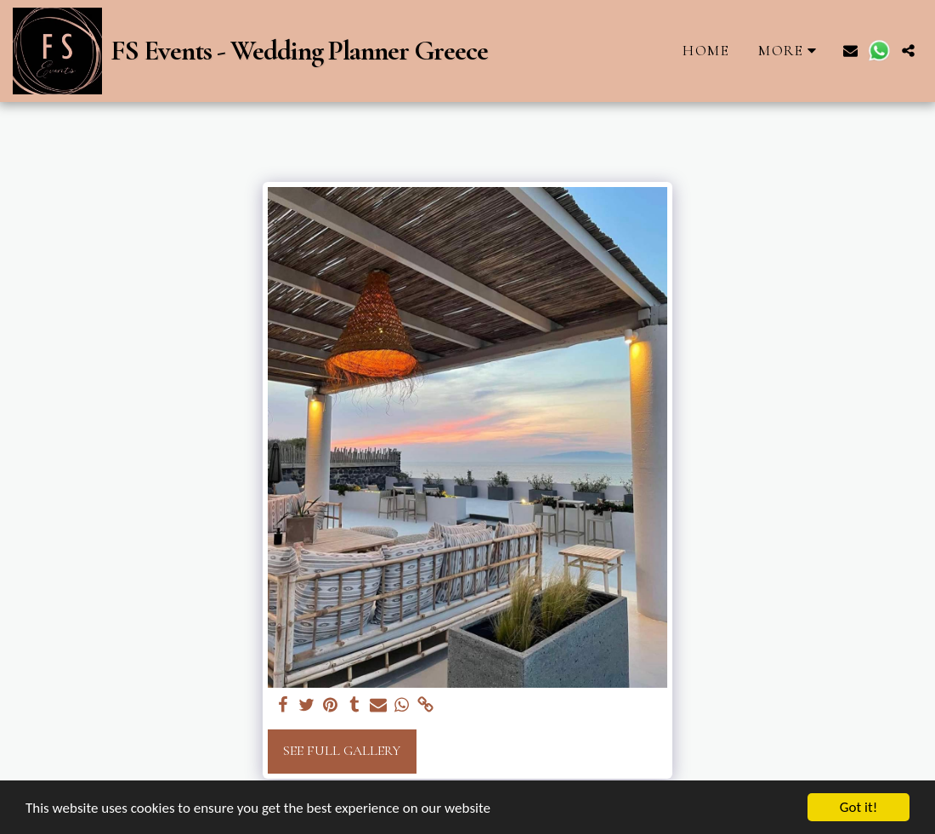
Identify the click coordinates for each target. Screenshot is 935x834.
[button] (850, 50)
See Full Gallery (341, 750)
